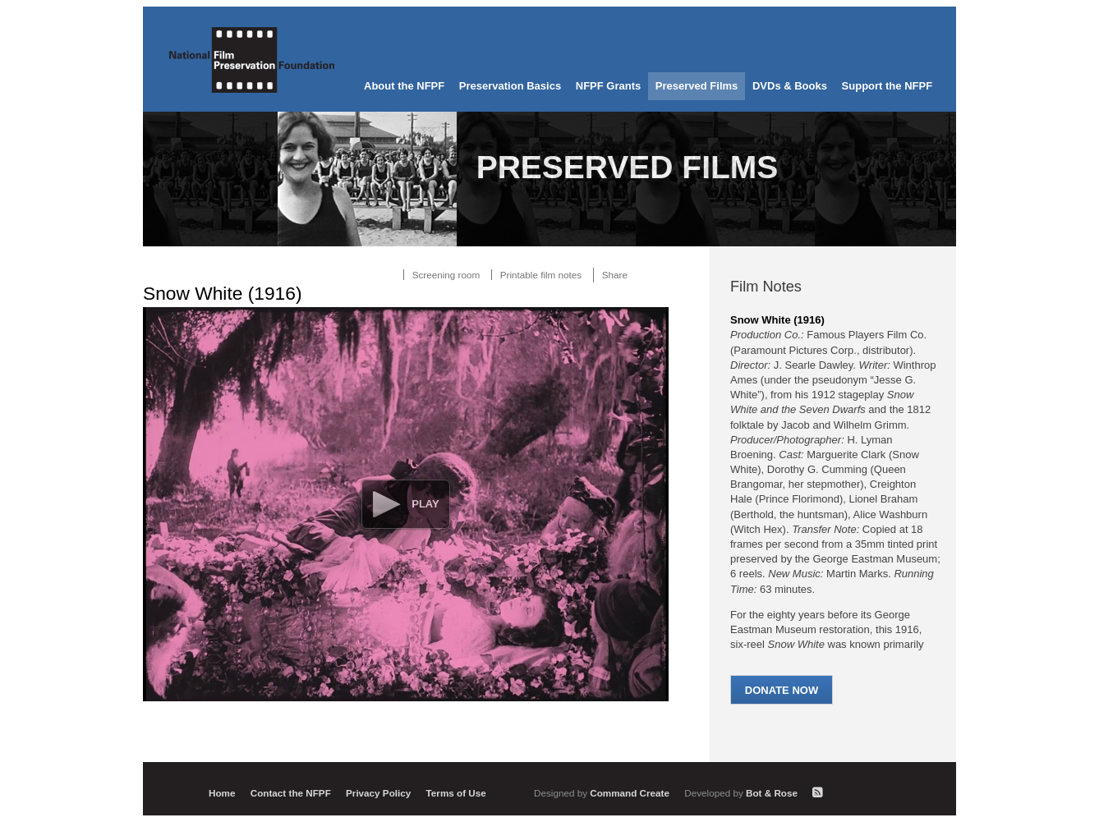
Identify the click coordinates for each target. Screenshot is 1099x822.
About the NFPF (404, 86)
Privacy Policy (378, 793)
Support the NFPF (887, 86)
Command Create (603, 793)
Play (425, 504)
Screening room (446, 274)
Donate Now (781, 690)
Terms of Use (456, 793)
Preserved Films (696, 86)
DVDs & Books (789, 86)
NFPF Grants (608, 86)
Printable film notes (541, 274)
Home (222, 793)
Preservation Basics (510, 86)
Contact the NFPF (291, 793)
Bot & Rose (742, 793)
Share (615, 274)
